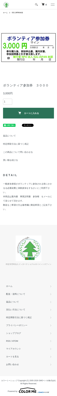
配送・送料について (15, 294)
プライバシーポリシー (16, 325)
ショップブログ (13, 333)
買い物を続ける (10, 160)
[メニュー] (52, 4)
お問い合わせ (12, 364)
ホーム (5, 12)
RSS (8, 341)
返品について (9, 136)
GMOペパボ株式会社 (47, 381)
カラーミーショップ (9, 381)
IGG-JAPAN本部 (17, 12)
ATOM (15, 341)
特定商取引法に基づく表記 (16, 144)
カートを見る (12, 356)
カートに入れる (28, 113)
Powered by (28, 390)
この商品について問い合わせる (18, 152)
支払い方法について (15, 309)
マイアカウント (13, 348)
